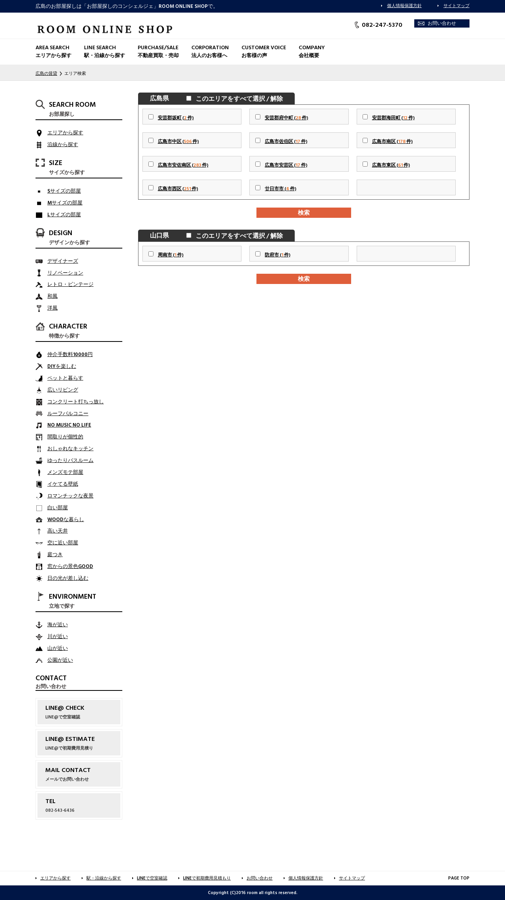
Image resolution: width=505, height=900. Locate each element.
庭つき (55, 554)
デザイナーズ (62, 261)
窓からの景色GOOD (70, 566)
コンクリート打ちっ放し (75, 401)
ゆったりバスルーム (70, 460)
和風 (52, 296)
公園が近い (60, 660)
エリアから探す (65, 132)
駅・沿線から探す (103, 878)
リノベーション (65, 272)
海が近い (57, 624)
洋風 (52, 308)
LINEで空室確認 (152, 878)
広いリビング (62, 389)
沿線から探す (62, 144)
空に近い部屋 (62, 542)
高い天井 (57, 530)
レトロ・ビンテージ (70, 284)
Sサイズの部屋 (64, 191)
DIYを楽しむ (61, 366)
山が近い (57, 648)
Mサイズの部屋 (64, 202)
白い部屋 (57, 507)
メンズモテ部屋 (65, 472)
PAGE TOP (458, 878)
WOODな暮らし (65, 519)
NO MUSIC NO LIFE (69, 425)
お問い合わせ (442, 23)
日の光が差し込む (67, 578)
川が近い (57, 636)
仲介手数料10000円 (70, 354)
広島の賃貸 (46, 73)
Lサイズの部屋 (64, 214)
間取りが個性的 (65, 436)
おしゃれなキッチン (70, 448)
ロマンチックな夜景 (70, 495)
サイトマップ (456, 6)
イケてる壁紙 (62, 484)
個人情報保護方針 (404, 6)
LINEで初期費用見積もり (207, 878)
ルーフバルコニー (67, 413)
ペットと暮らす (65, 378)
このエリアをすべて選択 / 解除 (238, 99)
